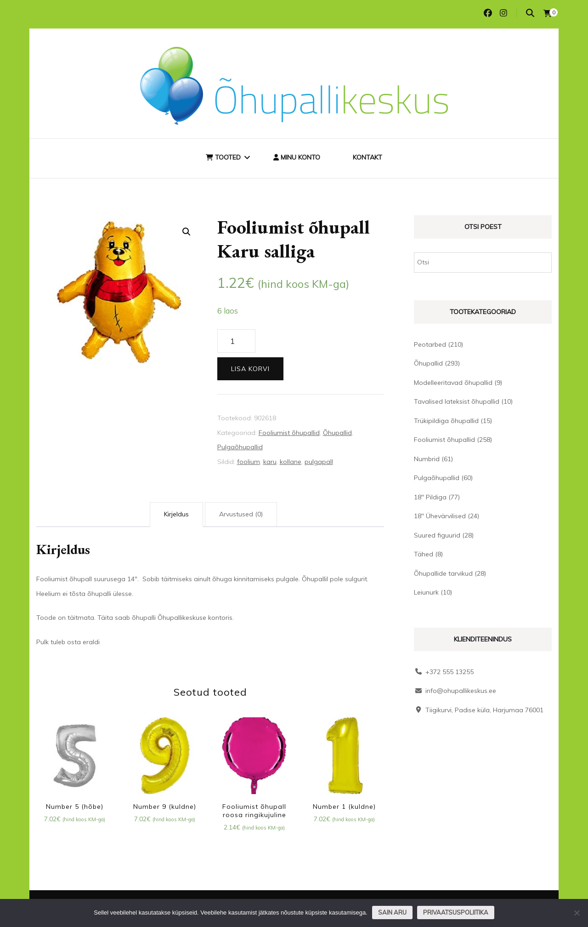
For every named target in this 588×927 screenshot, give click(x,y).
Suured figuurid (437, 535)
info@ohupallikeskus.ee (460, 691)
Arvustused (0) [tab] (241, 514)
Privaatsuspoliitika (455, 912)
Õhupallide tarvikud (443, 573)
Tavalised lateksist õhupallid (456, 401)
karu (270, 462)
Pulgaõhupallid (240, 447)
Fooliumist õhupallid (289, 433)
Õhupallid (337, 433)
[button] (186, 231)
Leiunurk (426, 592)
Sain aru (392, 912)
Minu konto (296, 157)
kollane (290, 462)
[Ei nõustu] (576, 912)
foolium (248, 462)
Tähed (423, 554)
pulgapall (319, 462)
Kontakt (367, 157)
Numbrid (427, 459)
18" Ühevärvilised (440, 516)
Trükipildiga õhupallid (446, 421)
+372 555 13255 (449, 672)
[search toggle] (530, 13)
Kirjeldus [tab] (176, 514)
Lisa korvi (250, 369)
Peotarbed (430, 344)
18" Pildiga (430, 497)
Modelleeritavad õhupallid (453, 382)
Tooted (223, 157)
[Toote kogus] (236, 341)
